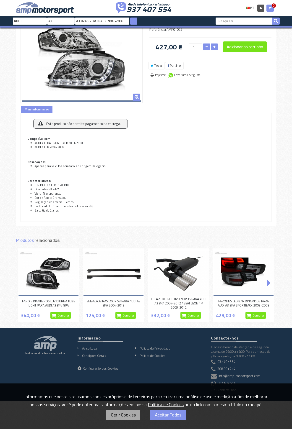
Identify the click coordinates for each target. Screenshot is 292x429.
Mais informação (37, 109)
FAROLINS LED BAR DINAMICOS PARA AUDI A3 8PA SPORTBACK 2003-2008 (243, 303)
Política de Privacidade (155, 348)
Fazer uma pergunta (187, 75)
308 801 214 (226, 369)
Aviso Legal (89, 348)
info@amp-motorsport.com (239, 376)
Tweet (156, 65)
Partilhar (174, 65)
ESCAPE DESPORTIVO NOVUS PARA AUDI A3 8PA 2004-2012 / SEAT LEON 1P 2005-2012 (178, 303)
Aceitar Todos (168, 414)
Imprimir (160, 75)
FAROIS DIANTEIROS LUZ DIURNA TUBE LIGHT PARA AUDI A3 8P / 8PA (48, 303)
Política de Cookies (152, 355)
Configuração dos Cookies (98, 368)
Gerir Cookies (123, 414)
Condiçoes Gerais (94, 355)
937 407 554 (149, 8)
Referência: (157, 29)
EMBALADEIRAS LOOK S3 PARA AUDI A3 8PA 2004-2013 (114, 303)
